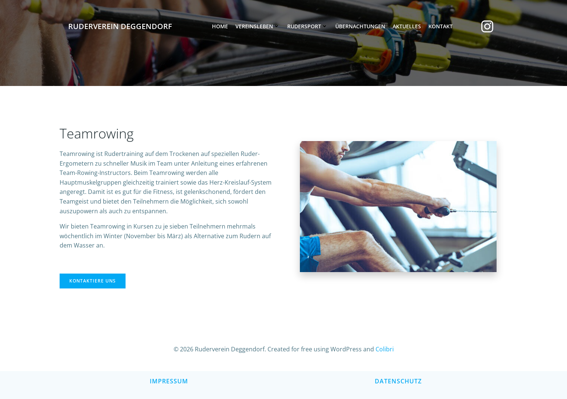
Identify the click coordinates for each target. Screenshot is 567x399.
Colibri (385, 349)
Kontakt (440, 26)
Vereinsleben (257, 26)
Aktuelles (407, 26)
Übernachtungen (360, 26)
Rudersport (307, 26)
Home (220, 26)
